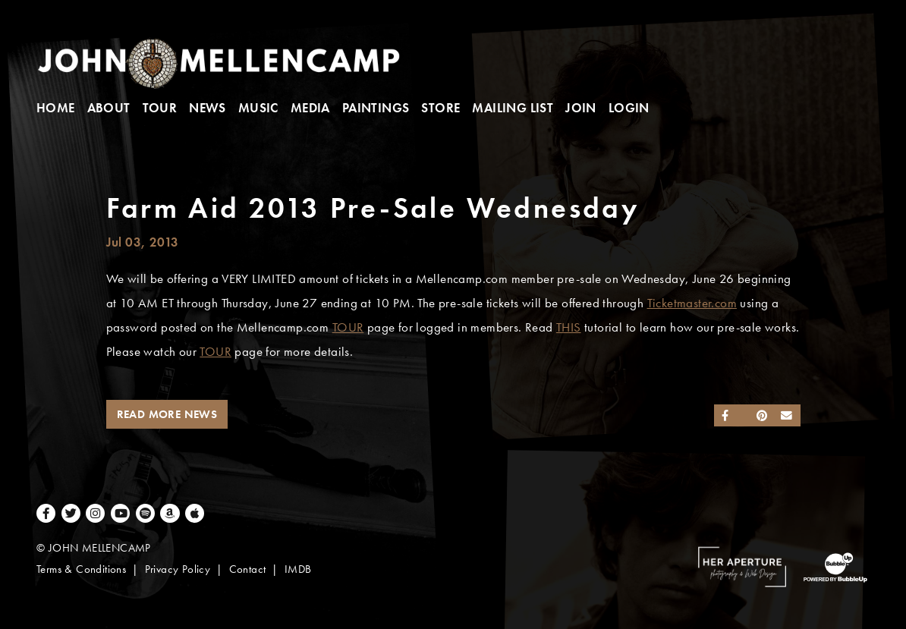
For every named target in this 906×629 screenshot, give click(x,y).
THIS (568, 327)
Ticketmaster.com (692, 303)
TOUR (348, 327)
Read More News (167, 414)
